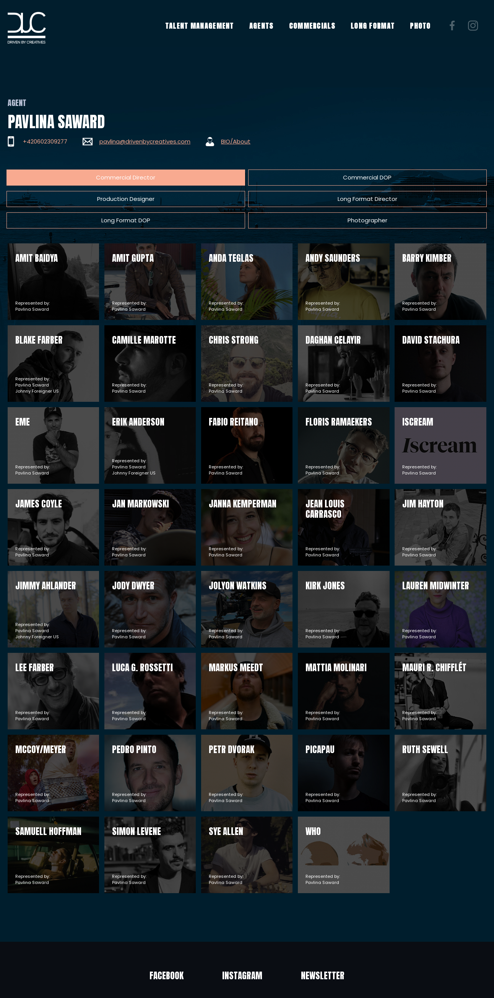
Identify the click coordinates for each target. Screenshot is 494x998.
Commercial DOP (116, 177)
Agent (17, 103)
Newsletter (342, 933)
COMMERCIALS (317, 32)
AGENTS (267, 32)
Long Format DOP (338, 177)
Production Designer (190, 177)
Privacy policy (297, 981)
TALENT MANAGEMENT (205, 32)
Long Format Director (264, 177)
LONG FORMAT (378, 32)
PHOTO (426, 32)
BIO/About (235, 141)
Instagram (242, 933)
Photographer (413, 177)
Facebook (147, 933)
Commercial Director (42, 177)
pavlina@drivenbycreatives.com (144, 141)
